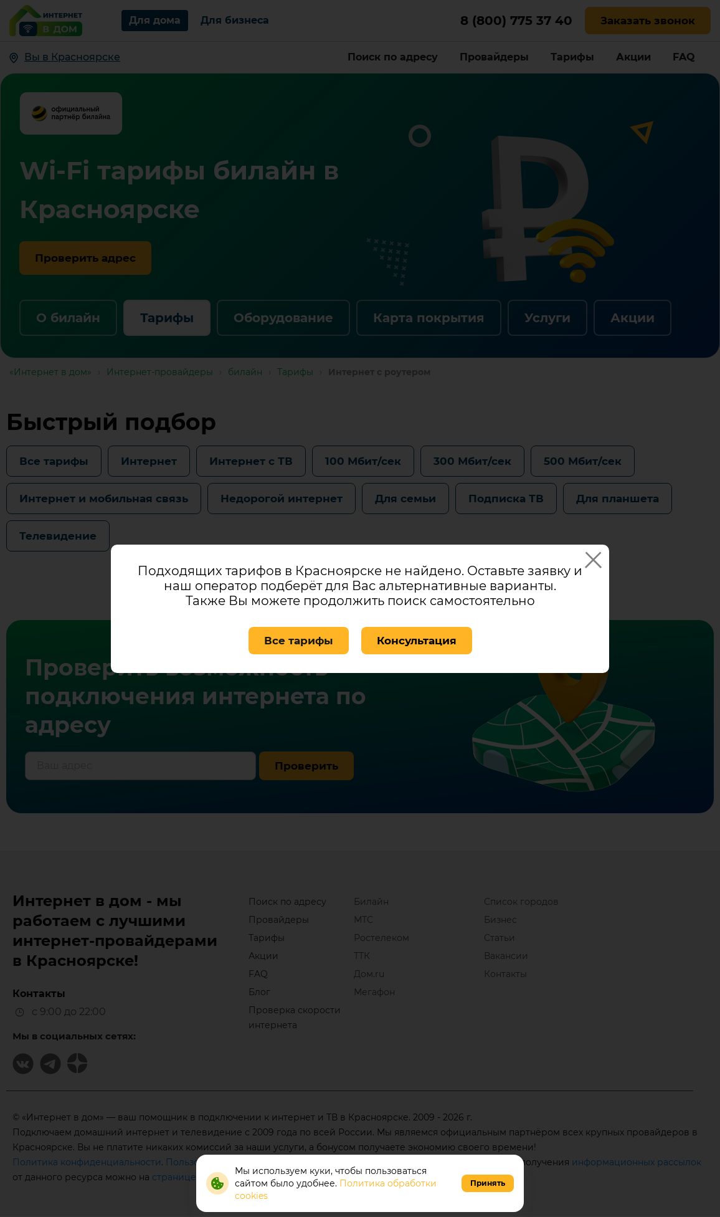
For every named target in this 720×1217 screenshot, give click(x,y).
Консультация (417, 640)
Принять (487, 1183)
